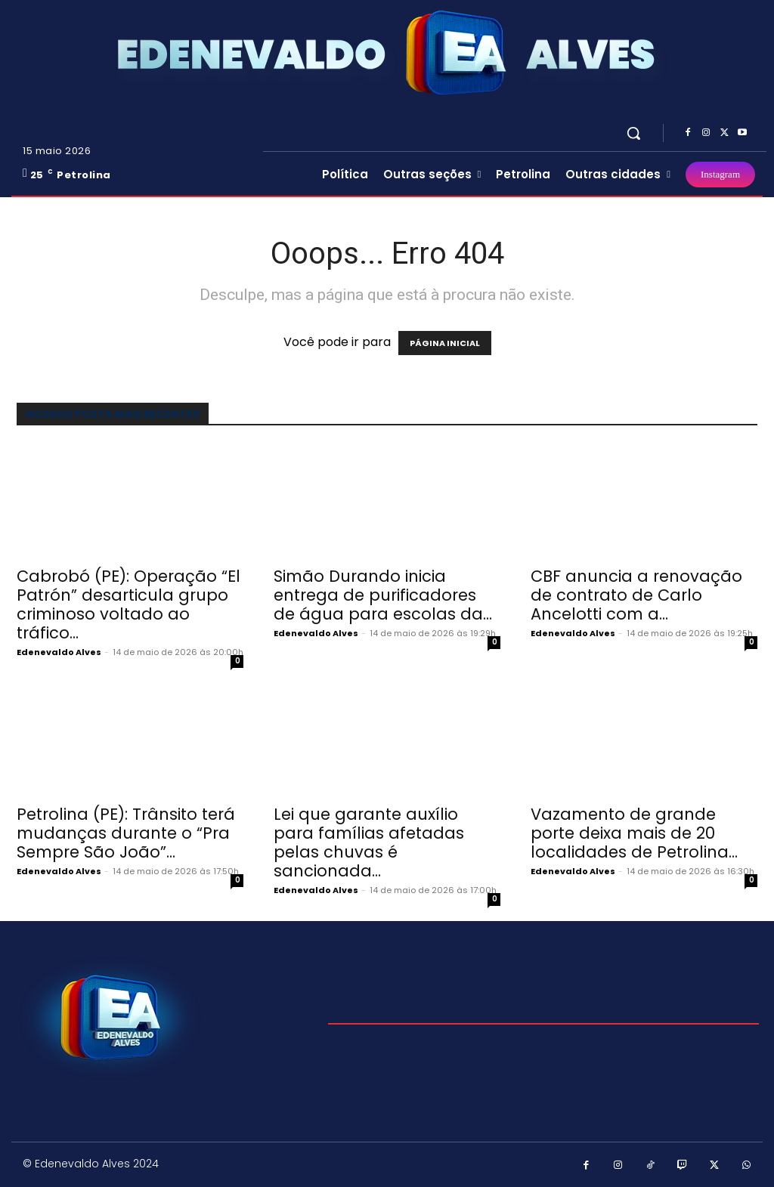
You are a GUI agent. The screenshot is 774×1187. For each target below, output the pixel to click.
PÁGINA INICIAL (445, 343)
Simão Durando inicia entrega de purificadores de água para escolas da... (383, 595)
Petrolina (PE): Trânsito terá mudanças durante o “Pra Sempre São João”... (126, 833)
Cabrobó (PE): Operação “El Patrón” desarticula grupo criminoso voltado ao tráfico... (128, 604)
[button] (633, 133)
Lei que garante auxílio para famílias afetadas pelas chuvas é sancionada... (369, 842)
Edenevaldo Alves (59, 652)
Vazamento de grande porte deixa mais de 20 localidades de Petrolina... (634, 833)
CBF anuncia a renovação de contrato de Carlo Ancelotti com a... (636, 595)
